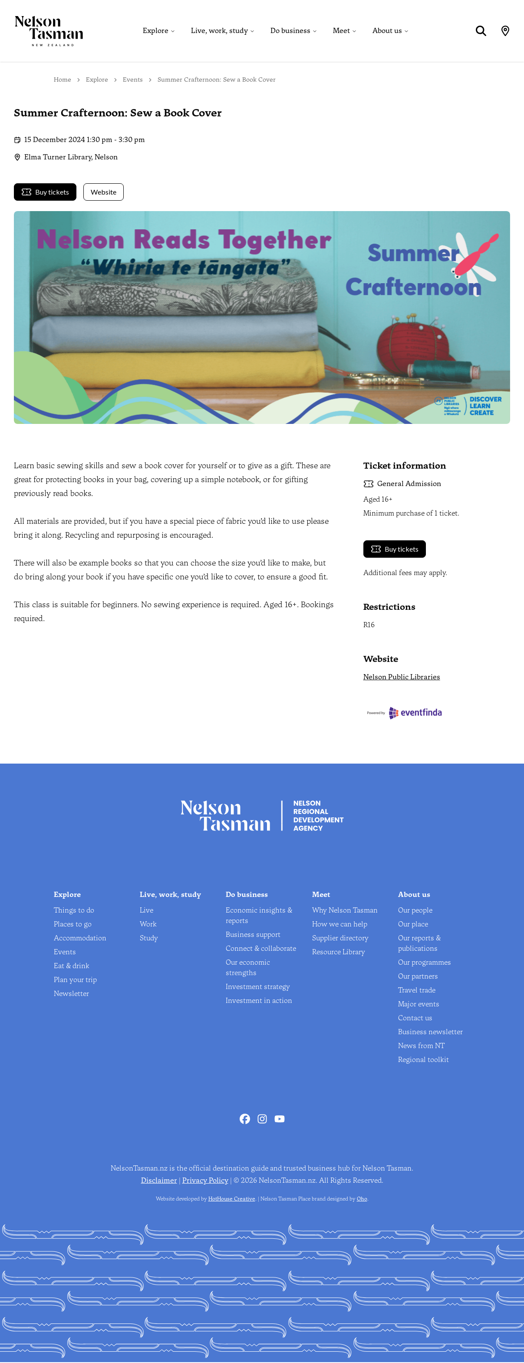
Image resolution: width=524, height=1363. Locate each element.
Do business (290, 31)
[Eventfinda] (436, 714)
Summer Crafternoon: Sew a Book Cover (217, 80)
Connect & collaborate (261, 949)
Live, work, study (219, 31)
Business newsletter (430, 1033)
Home (62, 80)
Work (148, 925)
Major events (418, 1005)
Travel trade (416, 991)
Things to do (74, 911)
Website (103, 193)
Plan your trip (75, 980)
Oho (362, 1200)
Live (146, 911)
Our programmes (424, 963)
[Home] (41, 31)
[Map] (505, 31)
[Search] (480, 31)
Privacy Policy (205, 1181)
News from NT (421, 1046)
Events (133, 80)
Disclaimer (159, 1181)
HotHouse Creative (231, 1200)
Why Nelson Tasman (345, 911)
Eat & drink (71, 967)
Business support (253, 935)
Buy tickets (45, 193)
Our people (415, 911)
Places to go (73, 925)
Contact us (415, 1019)
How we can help (339, 925)
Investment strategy (258, 987)
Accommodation (80, 939)
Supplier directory (340, 939)
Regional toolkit (423, 1060)
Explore (155, 31)
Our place (413, 925)
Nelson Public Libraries (401, 678)
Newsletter (71, 994)
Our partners (418, 977)
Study (149, 939)
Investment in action (259, 1001)
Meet (341, 31)
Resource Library (338, 953)
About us (387, 31)
